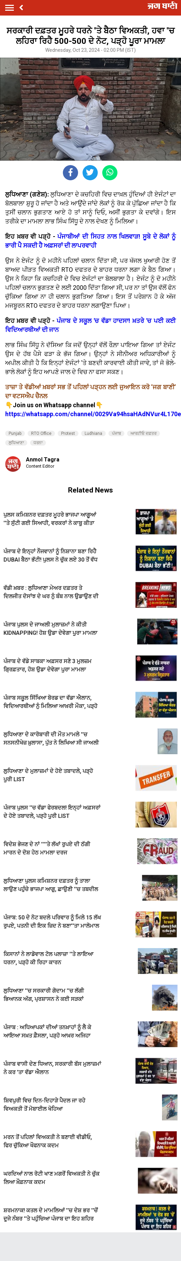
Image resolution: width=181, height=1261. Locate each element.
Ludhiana (93, 433)
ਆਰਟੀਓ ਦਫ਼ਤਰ (143, 433)
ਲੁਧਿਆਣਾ (16, 442)
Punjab (15, 433)
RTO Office (41, 433)
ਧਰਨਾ (38, 442)
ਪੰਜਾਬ (116, 433)
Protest (68, 433)
